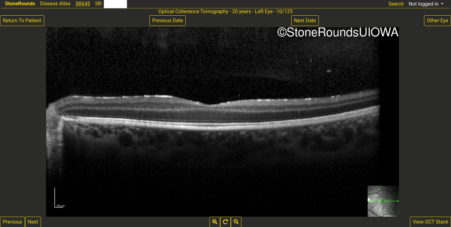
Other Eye (437, 20)
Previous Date (167, 20)
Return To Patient (22, 20)
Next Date (305, 20)
